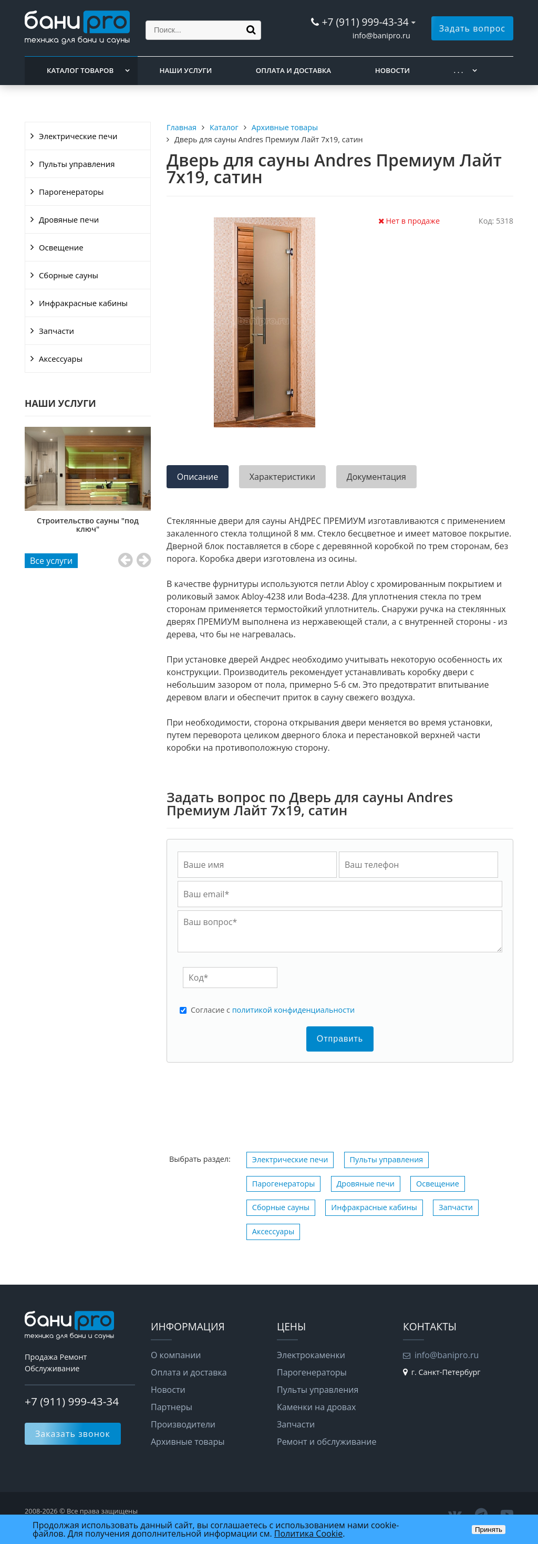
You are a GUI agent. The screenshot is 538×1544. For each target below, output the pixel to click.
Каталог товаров (80, 70)
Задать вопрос (472, 28)
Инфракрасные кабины (83, 303)
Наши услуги (186, 70)
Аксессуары (60, 358)
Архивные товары (188, 1441)
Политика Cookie (308, 1533)
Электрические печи (78, 136)
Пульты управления (77, 164)
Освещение (61, 247)
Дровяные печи (69, 219)
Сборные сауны (68, 275)
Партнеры (171, 1407)
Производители (183, 1424)
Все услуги (51, 560)
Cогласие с (273, 1010)
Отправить (340, 1038)
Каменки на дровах (316, 1407)
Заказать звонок (72, 1434)
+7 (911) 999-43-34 (365, 22)
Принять (488, 1530)
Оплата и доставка (293, 70)
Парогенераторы (71, 191)
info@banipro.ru (381, 35)
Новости (392, 70)
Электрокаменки (311, 1355)
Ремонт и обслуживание (326, 1441)
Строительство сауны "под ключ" (88, 525)
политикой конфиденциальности (293, 1010)
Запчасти (56, 330)
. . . (458, 70)
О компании (176, 1355)
